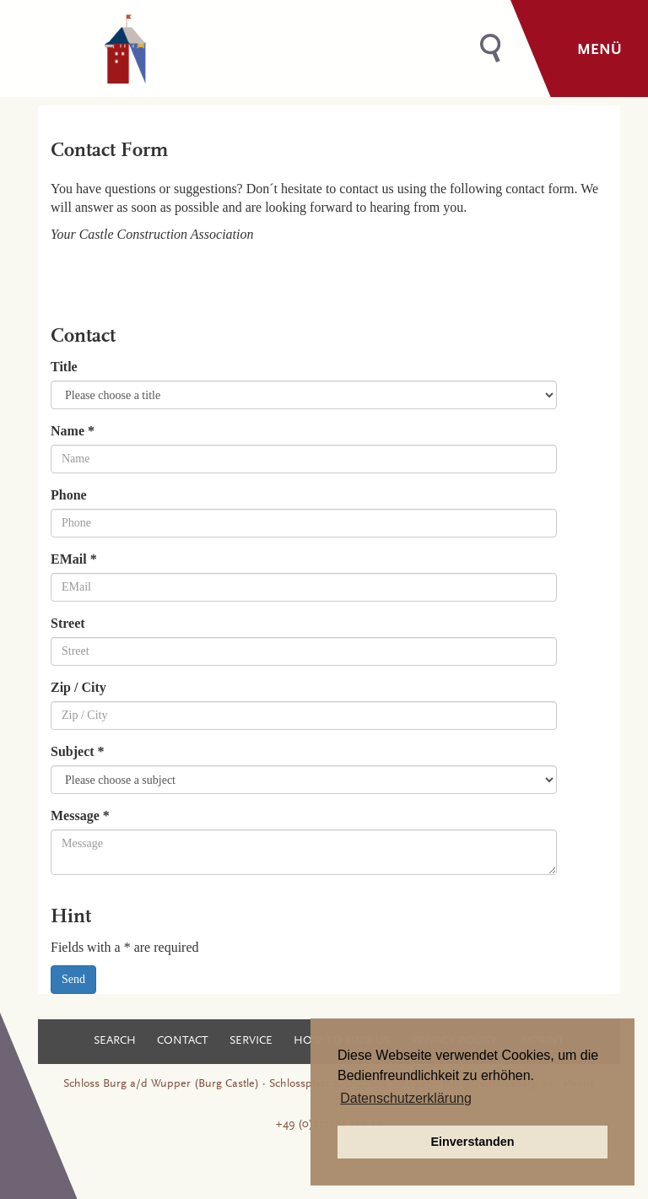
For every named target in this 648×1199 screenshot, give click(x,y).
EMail (74, 559)
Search (115, 1041)
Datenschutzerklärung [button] (406, 1098)
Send (73, 979)
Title (64, 366)
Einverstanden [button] (472, 1141)
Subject (78, 751)
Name (72, 431)
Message (80, 815)
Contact (182, 1041)
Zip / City (78, 687)
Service (251, 1041)
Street (68, 623)
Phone (69, 495)
